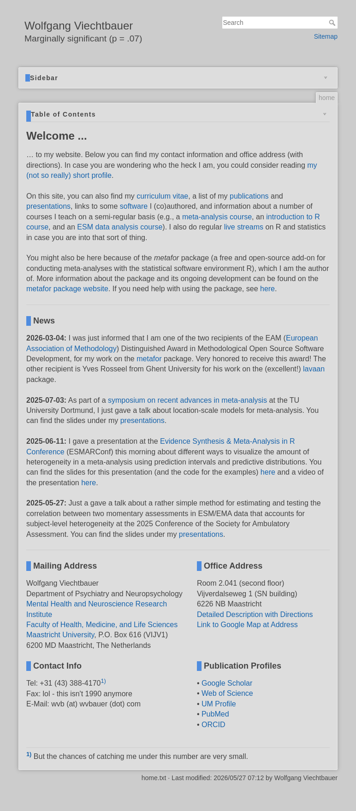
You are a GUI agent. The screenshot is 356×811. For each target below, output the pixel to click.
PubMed (215, 714)
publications (249, 196)
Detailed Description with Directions (255, 614)
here (267, 289)
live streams (243, 227)
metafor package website (67, 289)
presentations (48, 206)
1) (103, 680)
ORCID (213, 725)
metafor (148, 359)
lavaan (314, 369)
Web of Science (227, 693)
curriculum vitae (162, 196)
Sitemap (326, 36)
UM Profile (219, 704)
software (134, 206)
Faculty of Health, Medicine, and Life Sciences (102, 625)
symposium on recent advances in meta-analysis (187, 400)
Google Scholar (227, 683)
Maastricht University (60, 635)
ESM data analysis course (119, 227)
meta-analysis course (217, 217)
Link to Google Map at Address (247, 625)
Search (333, 22)
